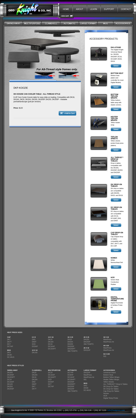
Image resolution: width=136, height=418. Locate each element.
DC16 (50, 344)
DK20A (70, 342)
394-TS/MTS (72, 351)
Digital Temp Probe (110, 398)
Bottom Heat (108, 375)
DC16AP (51, 346)
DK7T (9, 342)
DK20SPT (71, 349)
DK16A (51, 342)
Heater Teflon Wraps (111, 380)
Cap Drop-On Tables (111, 391)
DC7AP (10, 346)
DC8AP (35, 346)
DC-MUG (10, 357)
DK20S (70, 344)
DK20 (69, 339)
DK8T (34, 342)
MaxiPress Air (108, 342)
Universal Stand (109, 373)
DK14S (35, 353)
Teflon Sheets (108, 382)
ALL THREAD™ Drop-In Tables (115, 384)
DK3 (9, 353)
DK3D (9, 355)
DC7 (9, 344)
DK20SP (70, 346)
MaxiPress (107, 339)
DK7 (9, 339)
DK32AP (87, 350)
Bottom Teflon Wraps (111, 377)
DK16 (50, 339)
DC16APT (52, 349)
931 (104, 356)
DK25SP (87, 342)
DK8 (33, 339)
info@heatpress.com (116, 410)
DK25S (86, 339)
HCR (105, 396)
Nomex (106, 393)
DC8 (33, 344)
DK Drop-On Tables (110, 386)
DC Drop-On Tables (110, 389)
